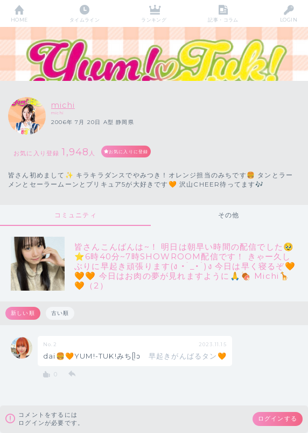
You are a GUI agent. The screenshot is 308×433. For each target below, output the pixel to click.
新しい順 (23, 313)
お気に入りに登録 (129, 151)
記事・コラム (223, 20)
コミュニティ (75, 215)
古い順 (60, 313)
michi (63, 105)
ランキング (153, 20)
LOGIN (288, 20)
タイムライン (84, 20)
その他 (229, 215)
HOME (19, 20)
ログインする (277, 418)
